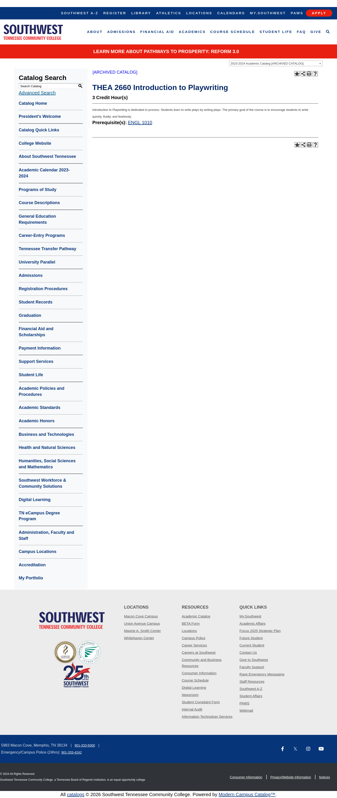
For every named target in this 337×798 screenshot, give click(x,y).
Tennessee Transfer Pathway (47, 248)
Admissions (121, 32)
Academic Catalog (196, 616)
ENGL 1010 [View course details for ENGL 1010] (140, 122)
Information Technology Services (207, 717)
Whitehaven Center (139, 638)
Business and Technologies (46, 434)
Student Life (276, 32)
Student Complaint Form (201, 702)
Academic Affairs (252, 623)
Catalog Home (33, 103)
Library (141, 13)
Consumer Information (199, 673)
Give (316, 32)
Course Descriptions (39, 202)
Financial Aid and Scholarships (36, 331)
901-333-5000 (85, 745)
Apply (319, 13)
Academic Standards (39, 407)
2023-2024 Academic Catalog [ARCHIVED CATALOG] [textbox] (267, 63)
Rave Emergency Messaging (261, 674)
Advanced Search (37, 92)
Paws (297, 13)
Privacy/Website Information (290, 777)
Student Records (35, 302)
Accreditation (32, 565)
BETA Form (191, 623)
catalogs (75, 794)
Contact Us (248, 652)
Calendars (231, 13)
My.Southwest (268, 13)
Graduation (30, 315)
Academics (192, 32)
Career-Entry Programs (42, 235)
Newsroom (190, 695)
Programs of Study (37, 189)
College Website (35, 143)
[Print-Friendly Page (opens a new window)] (309, 73)
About (95, 32)
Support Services (36, 361)
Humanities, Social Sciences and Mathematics (47, 464)
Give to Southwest (253, 660)
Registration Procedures (43, 288)
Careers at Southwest (199, 652)
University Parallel (37, 262)
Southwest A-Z (80, 13)
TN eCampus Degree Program (39, 516)
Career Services (194, 645)
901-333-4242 (71, 752)
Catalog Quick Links (39, 130)
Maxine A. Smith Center (142, 631)
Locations (199, 13)
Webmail (246, 710)
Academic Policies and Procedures (41, 391)
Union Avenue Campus (142, 623)
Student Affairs (250, 696)
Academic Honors (37, 421)
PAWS (244, 703)
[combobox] (276, 63)
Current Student (251, 645)
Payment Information (40, 348)
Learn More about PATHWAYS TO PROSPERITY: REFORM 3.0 (166, 51)
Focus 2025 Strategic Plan (260, 631)
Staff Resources (251, 681)
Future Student (251, 638)
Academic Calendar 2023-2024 (44, 173)
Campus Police (193, 638)
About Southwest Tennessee (47, 156)
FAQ (301, 32)
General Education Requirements (37, 219)
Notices (324, 777)
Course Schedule (232, 32)
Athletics (168, 13)
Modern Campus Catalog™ (247, 794)
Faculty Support (251, 667)
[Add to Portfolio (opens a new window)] (297, 73)
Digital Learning (35, 499)
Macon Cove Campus (141, 616)
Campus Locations (37, 551)
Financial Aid (157, 32)
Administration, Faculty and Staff (46, 535)
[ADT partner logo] (77, 664)
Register (114, 13)
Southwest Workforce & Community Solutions (42, 483)
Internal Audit (192, 709)
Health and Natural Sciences (47, 447)
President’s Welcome (40, 116)
